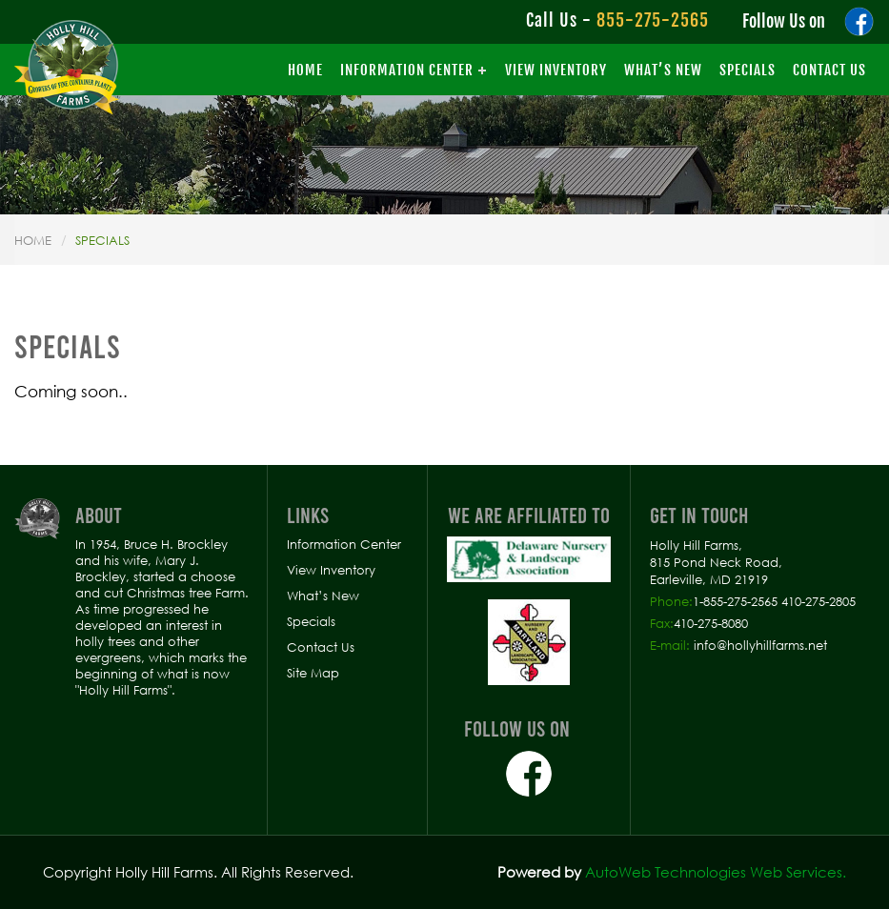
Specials (747, 70)
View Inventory (556, 70)
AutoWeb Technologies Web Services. (715, 871)
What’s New (663, 70)
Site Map (313, 672)
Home (305, 70)
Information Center (407, 70)
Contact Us (829, 70)
